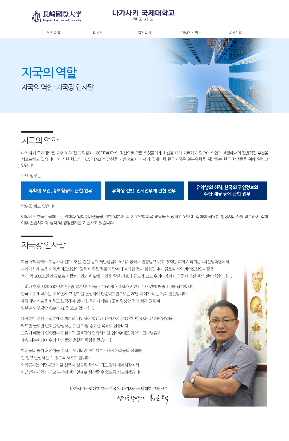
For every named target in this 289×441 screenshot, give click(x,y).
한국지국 (99, 32)
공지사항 (235, 32)
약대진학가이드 (189, 32)
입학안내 (144, 32)
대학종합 (53, 32)
